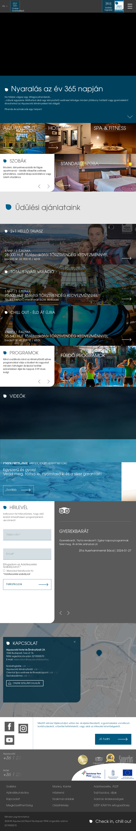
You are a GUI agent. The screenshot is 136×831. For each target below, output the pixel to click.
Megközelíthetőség (19, 805)
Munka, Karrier (61, 786)
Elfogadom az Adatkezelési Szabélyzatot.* (20, 565)
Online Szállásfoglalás (23, 683)
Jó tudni (104, 739)
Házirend (58, 793)
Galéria (11, 786)
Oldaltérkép (60, 805)
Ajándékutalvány (17, 793)
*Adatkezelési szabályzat (16, 574)
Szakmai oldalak (63, 799)
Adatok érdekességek (109, 799)
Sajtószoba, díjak (105, 793)
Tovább (11, 490)
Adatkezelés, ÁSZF (106, 786)
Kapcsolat (13, 799)
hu (3, 6)
